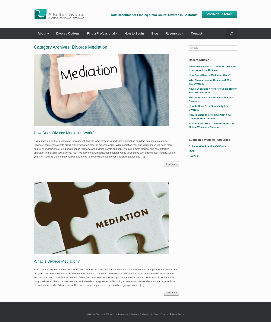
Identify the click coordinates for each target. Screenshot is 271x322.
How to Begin (134, 33)
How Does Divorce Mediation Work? (64, 133)
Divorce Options (68, 33)
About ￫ (43, 33)
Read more (171, 164)
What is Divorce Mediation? (57, 261)
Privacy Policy (177, 314)
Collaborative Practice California (207, 146)
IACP (192, 151)
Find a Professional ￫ (102, 33)
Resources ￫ (174, 33)
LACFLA (194, 156)
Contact (196, 33)
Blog (154, 33)
